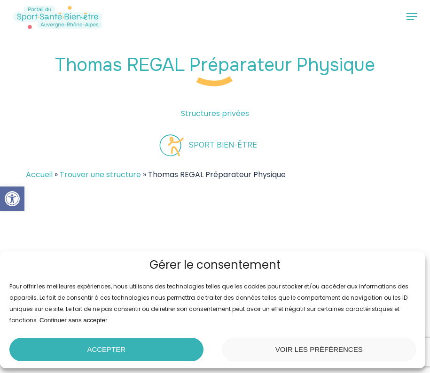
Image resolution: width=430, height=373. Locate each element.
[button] (12, 198)
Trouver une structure (100, 174)
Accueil (39, 174)
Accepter (106, 349)
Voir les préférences (319, 349)
